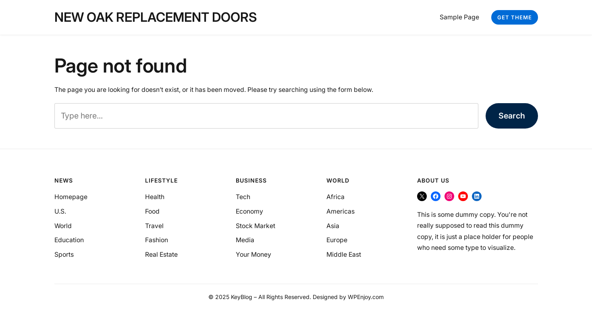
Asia (332, 226)
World (63, 226)
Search (512, 115)
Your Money (253, 254)
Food (152, 211)
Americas (340, 211)
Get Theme (514, 17)
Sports (64, 254)
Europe (336, 240)
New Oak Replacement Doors (155, 17)
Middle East (343, 254)
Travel (154, 226)
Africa (335, 197)
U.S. (60, 211)
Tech (243, 197)
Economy (249, 211)
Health (154, 197)
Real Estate (161, 254)
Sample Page (459, 17)
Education (69, 240)
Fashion (156, 240)
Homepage (70, 197)
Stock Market (255, 226)
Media (245, 240)
